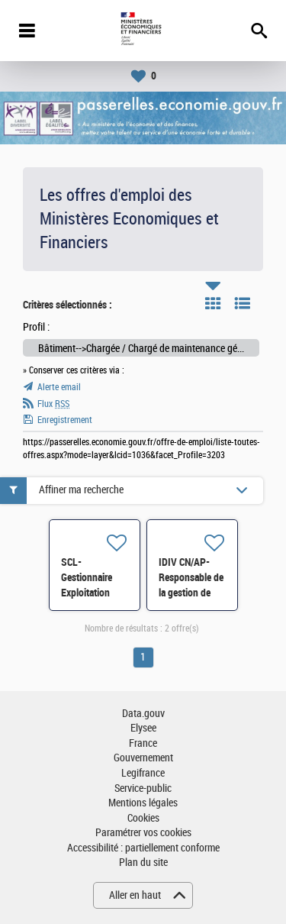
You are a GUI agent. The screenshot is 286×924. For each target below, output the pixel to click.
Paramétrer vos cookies (143, 832)
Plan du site (143, 862)
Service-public (143, 788)
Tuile (213, 303)
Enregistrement (64, 420)
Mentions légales (143, 802)
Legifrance (143, 773)
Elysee (143, 728)
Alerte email (59, 387)
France (143, 743)
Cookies (143, 818)
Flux (53, 404)
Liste (242, 303)
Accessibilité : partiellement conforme (143, 848)
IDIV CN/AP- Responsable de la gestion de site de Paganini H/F (191, 592)
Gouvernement (143, 757)
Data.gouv (143, 713)
